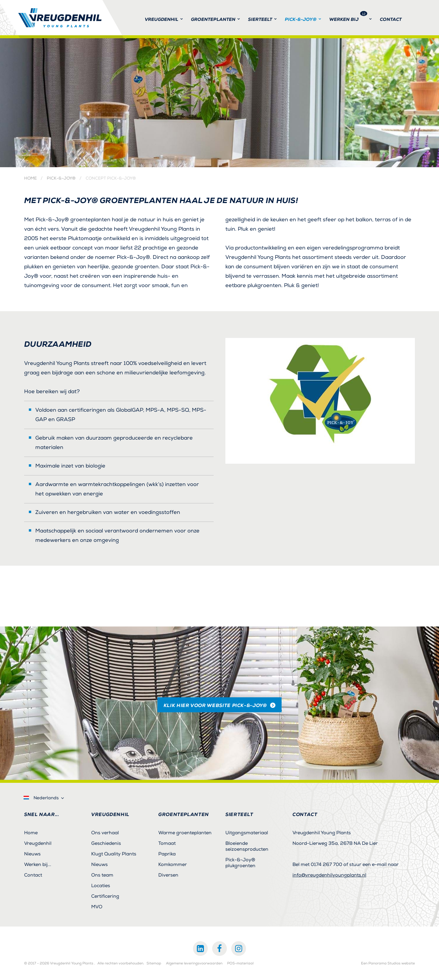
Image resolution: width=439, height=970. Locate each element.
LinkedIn (200, 948)
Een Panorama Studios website (388, 963)
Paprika (167, 854)
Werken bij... (37, 864)
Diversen (168, 875)
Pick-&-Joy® (61, 178)
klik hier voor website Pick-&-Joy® (215, 705)
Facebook (219, 948)
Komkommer (172, 864)
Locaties (100, 886)
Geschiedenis (106, 843)
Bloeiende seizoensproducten (246, 846)
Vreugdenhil (37, 843)
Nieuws (32, 854)
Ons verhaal (105, 833)
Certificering (105, 896)
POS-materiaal (240, 963)
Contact (33, 875)
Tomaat (167, 843)
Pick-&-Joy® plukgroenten (240, 863)
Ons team (102, 875)
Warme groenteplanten (185, 833)
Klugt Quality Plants (113, 854)
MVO (96, 907)
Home (30, 178)
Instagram (238, 948)
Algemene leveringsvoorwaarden (194, 963)
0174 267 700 (326, 864)
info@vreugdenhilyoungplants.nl (329, 875)
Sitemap (154, 963)
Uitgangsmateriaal (246, 833)
